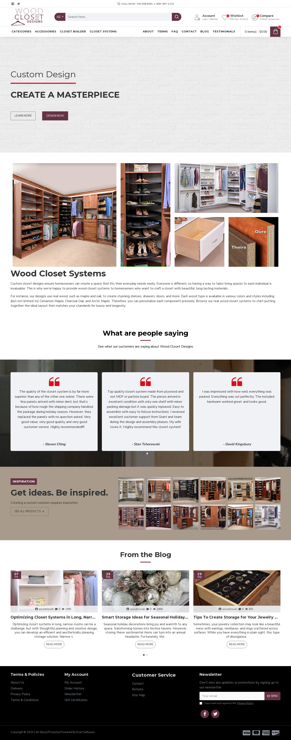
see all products (28, 511)
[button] (144, 453)
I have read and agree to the (226, 703)
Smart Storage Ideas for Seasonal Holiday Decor (145, 617)
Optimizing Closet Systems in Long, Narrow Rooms (54, 617)
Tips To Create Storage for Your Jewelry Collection (236, 617)
